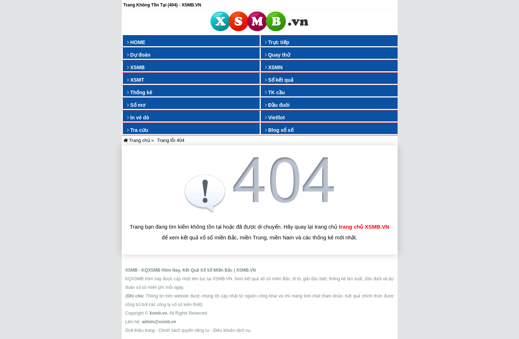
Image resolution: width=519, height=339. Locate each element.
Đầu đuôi (277, 105)
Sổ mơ (136, 105)
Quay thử (277, 55)
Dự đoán (138, 55)
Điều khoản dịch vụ (231, 330)
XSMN (274, 67)
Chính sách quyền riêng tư (183, 330)
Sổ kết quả (279, 80)
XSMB (136, 67)
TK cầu (275, 92)
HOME (136, 42)
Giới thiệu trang (140, 330)
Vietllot (275, 117)
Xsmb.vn (158, 313)
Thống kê (140, 92)
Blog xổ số (279, 130)
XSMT (135, 80)
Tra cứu (137, 130)
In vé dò (138, 117)
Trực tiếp (277, 42)
